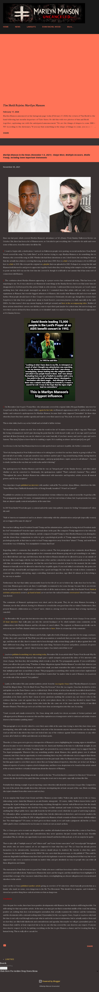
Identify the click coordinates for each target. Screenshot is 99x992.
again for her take (46, 410)
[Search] (88, 4)
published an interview (30, 485)
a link (65, 261)
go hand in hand (34, 593)
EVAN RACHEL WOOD (51, 26)
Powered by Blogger (49, 981)
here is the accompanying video (74, 303)
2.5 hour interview (10, 622)
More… (70, 26)
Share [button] (6, 133)
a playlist (45, 264)
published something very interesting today (29, 654)
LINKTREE (9, 959)
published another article (31, 886)
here (53, 628)
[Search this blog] (46, 965)
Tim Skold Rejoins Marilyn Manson (24, 105)
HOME (6, 26)
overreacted (74, 593)
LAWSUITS (31, 26)
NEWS (17, 26)
